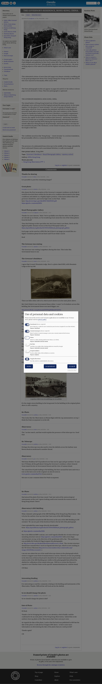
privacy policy (42, 319)
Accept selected (50, 366)
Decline (29, 366)
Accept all (72, 366)
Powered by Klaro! (72, 370)
